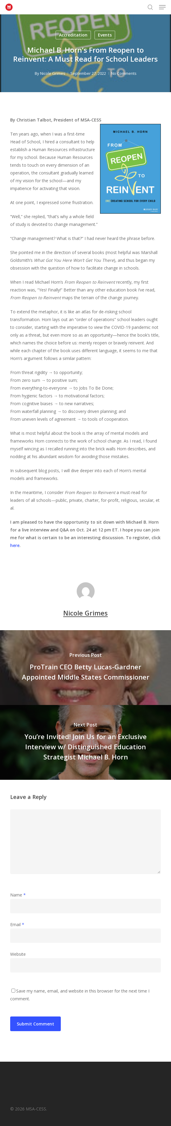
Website (18, 954)
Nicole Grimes (52, 73)
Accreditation (73, 35)
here (14, 545)
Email (17, 924)
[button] (162, 7)
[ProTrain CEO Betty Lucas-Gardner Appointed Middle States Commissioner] (85, 667)
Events (105, 35)
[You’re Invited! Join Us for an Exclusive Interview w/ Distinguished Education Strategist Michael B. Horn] (85, 742)
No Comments (124, 73)
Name (18, 895)
